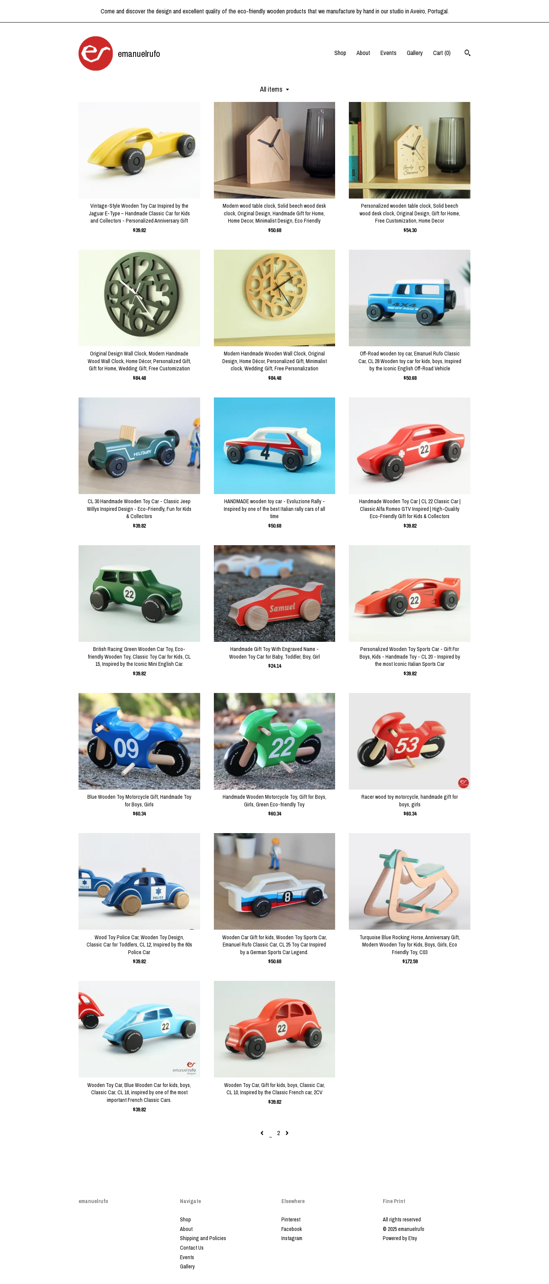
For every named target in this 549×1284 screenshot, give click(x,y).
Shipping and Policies (203, 1238)
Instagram (291, 1238)
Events (388, 52)
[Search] (467, 54)
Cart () (442, 52)
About (363, 52)
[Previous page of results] (262, 1133)
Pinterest (290, 1219)
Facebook (291, 1229)
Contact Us (192, 1247)
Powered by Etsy (400, 1238)
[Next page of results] (287, 1133)
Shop (340, 52)
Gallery (415, 52)
